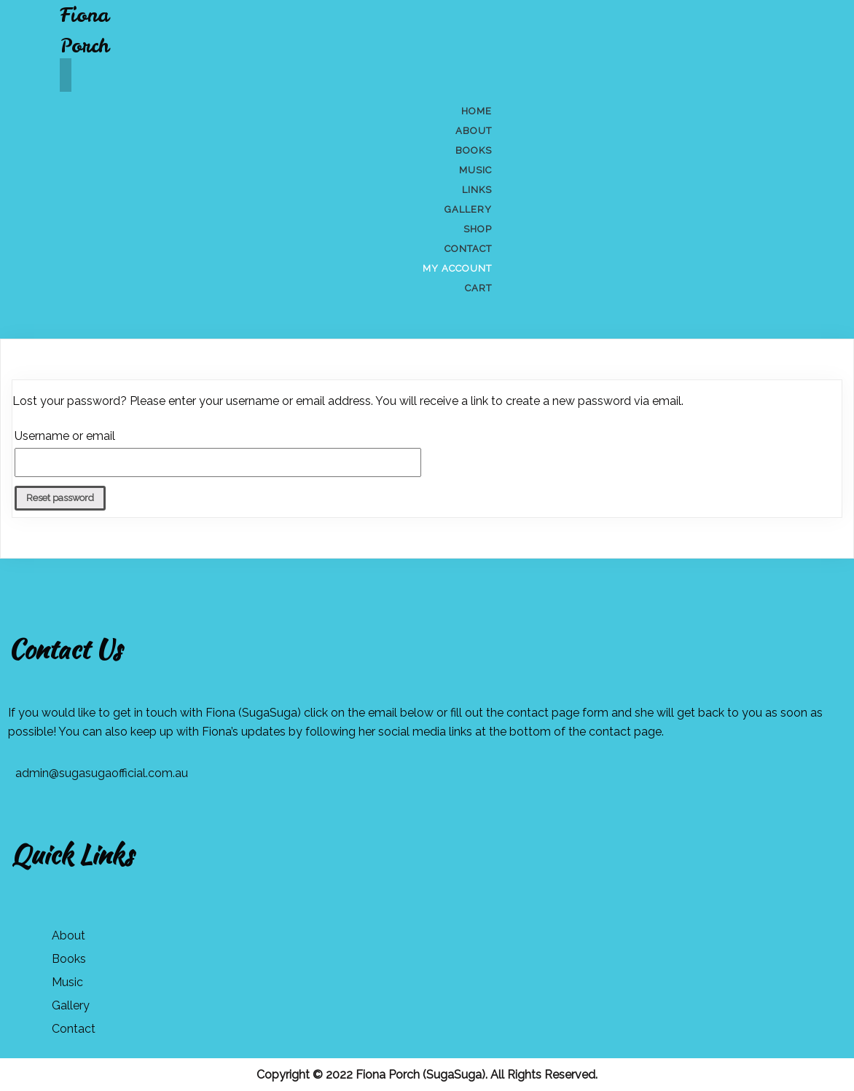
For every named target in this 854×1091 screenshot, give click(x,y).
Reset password (60, 497)
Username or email (65, 436)
